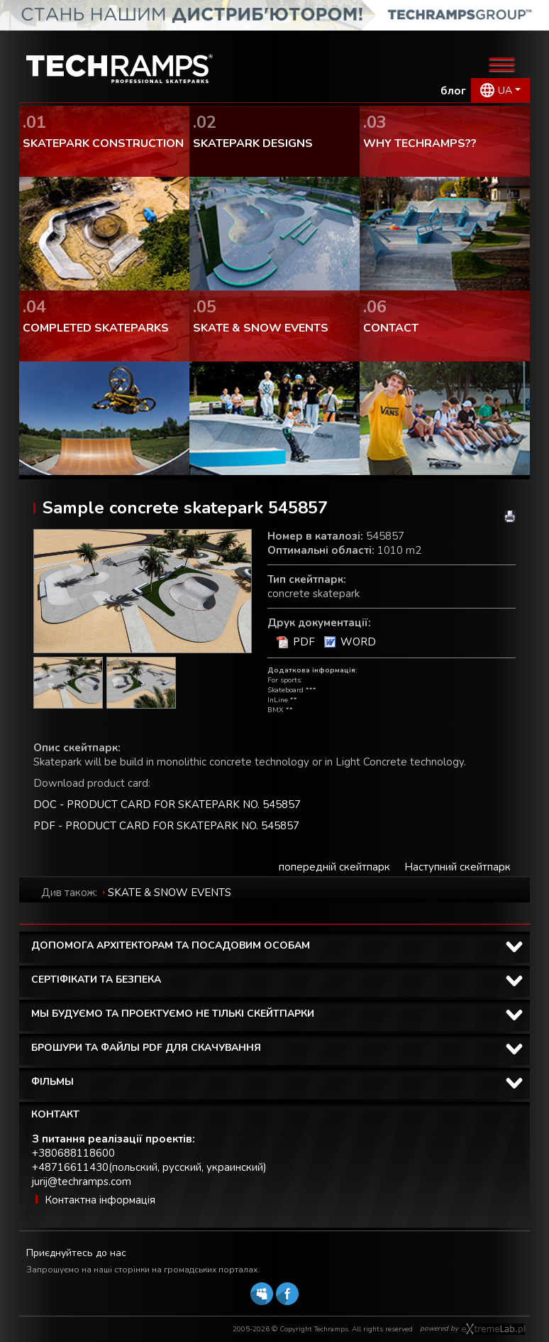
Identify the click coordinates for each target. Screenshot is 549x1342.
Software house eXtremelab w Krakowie (493, 1329)
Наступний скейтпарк (457, 867)
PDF (304, 642)
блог (453, 91)
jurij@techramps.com (81, 1181)
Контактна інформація (100, 1200)
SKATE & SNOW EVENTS (169, 892)
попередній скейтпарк (334, 867)
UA (505, 90)
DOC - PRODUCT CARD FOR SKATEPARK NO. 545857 (167, 804)
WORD (358, 642)
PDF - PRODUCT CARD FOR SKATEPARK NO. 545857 (166, 826)
